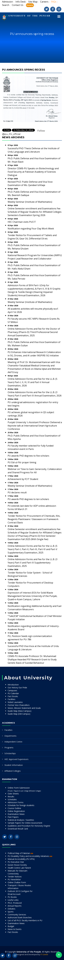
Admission (7, 1)
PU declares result (17, 492)
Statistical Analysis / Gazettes (21, 820)
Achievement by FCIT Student (23, 479)
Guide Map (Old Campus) (19, 714)
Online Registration (16, 811)
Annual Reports (14, 905)
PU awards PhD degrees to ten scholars (28, 499)
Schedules (12, 799)
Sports (11, 911)
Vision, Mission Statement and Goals (24, 708)
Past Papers (13, 817)
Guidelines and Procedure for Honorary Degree (29, 825)
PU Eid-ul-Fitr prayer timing (22, 462)
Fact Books (13, 696)
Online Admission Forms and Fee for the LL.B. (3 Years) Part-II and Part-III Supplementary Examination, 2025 (32, 562)
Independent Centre (13, 741)
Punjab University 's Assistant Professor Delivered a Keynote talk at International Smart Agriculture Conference (35, 426)
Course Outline (14, 808)
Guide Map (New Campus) (19, 711)
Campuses (12, 690)
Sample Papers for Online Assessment (25, 823)
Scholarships (10, 753)
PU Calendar (13, 693)
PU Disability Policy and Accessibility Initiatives (30, 856)
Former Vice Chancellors (19, 705)
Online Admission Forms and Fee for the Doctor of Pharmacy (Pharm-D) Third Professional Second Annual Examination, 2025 (34, 332)
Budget (11, 926)
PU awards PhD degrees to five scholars (28, 455)
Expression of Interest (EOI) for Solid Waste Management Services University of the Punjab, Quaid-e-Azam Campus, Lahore (32, 596)
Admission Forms (15, 802)
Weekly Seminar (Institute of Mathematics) (30, 201)
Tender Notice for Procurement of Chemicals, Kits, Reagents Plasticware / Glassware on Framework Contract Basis (34, 519)
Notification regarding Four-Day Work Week (31, 228)
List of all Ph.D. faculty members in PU (25, 920)
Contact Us (17, 5)
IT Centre (44, 954)
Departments (10, 736)
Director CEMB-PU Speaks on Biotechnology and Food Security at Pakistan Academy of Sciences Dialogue (33, 172)
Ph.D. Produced (15, 903)
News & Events (14, 929)
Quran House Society (17, 865)
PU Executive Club (16, 862)
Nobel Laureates (15, 702)
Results (11, 796)
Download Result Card (18, 828)
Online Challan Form (17, 882)
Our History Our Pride (17, 687)
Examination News (16, 814)
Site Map (33, 1)
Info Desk (20, 1)
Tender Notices (15, 876)
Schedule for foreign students (21, 805)
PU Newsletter (14, 879)
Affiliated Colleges (12, 771)
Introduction (13, 684)
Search (5, 5)
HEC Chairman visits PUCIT (22, 221)
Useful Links (13, 900)
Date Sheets (13, 793)
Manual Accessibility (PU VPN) (21, 859)
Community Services (17, 914)
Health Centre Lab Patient (19, 867)
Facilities (11, 699)
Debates (11, 908)
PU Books (12, 897)
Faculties (8, 730)
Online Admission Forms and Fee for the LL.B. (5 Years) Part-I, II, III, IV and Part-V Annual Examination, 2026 (32, 382)
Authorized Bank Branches (20, 917)
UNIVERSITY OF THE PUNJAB (29, 16)
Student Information (13, 765)
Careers (44, 1)
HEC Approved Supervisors (16, 759)
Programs (8, 747)
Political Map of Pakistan (20, 853)
